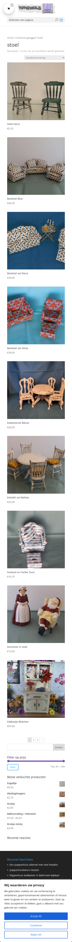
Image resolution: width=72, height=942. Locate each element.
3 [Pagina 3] (37, 739)
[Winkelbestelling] (44, 57)
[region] (36, 910)
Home (10, 37)
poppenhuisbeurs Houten (24, 870)
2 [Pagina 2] (33, 739)
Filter (13, 767)
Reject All (36, 934)
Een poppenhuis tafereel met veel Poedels (34, 864)
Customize (36, 925)
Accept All (36, 916)
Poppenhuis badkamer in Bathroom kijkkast (34, 875)
